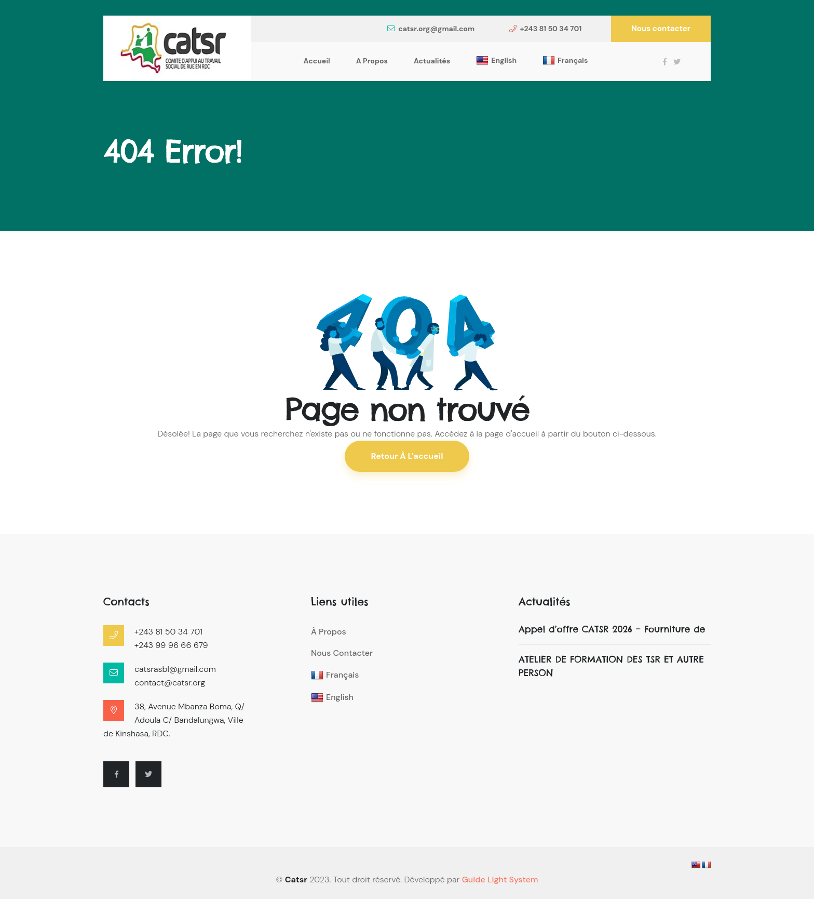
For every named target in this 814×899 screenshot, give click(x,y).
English (496, 61)
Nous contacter (660, 28)
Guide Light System (500, 879)
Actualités (432, 60)
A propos (372, 60)
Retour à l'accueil (407, 456)
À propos (328, 631)
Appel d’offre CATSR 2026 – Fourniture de (612, 629)
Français (565, 61)
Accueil (317, 60)
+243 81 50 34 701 (545, 28)
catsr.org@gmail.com (430, 28)
